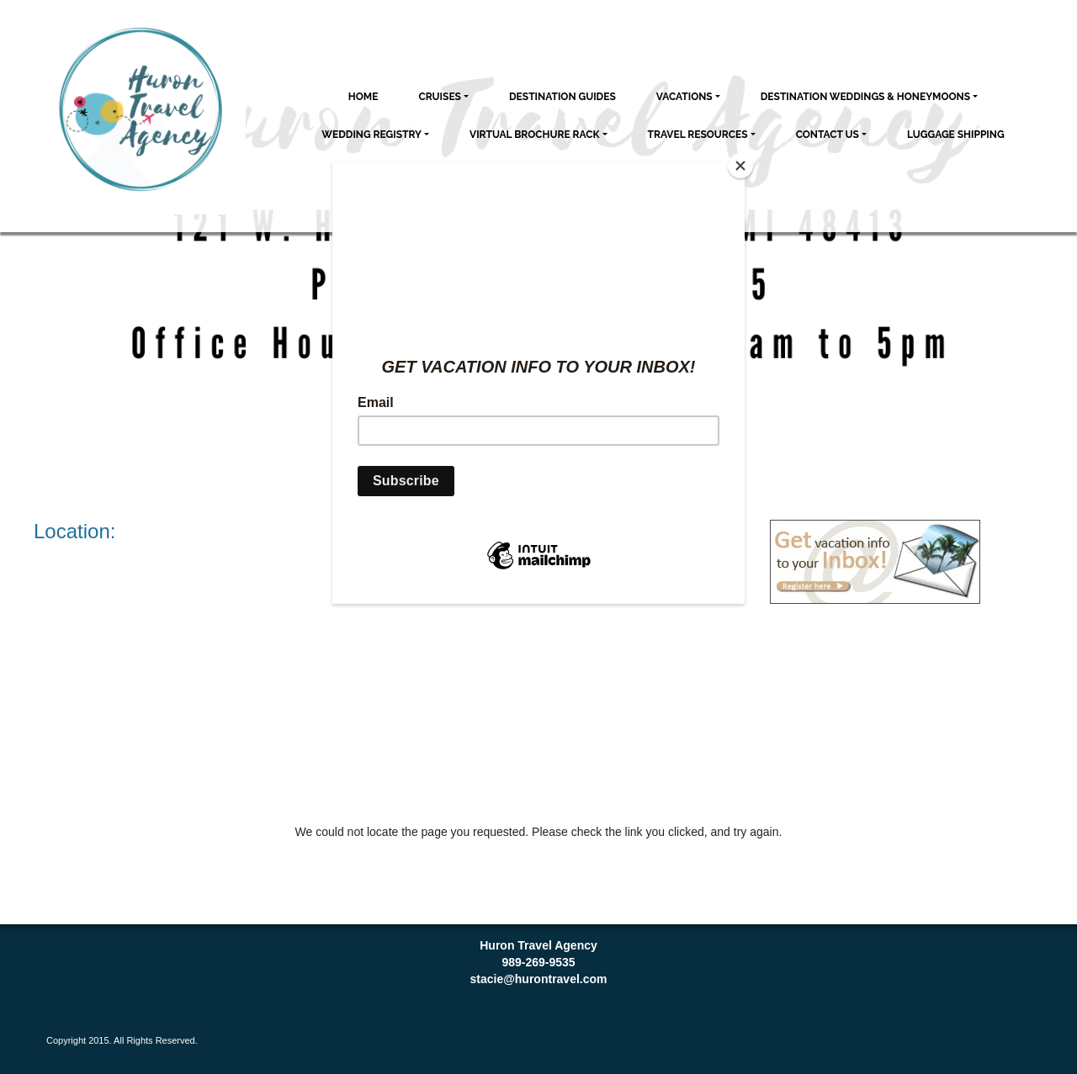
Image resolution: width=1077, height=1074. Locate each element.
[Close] (740, 165)
